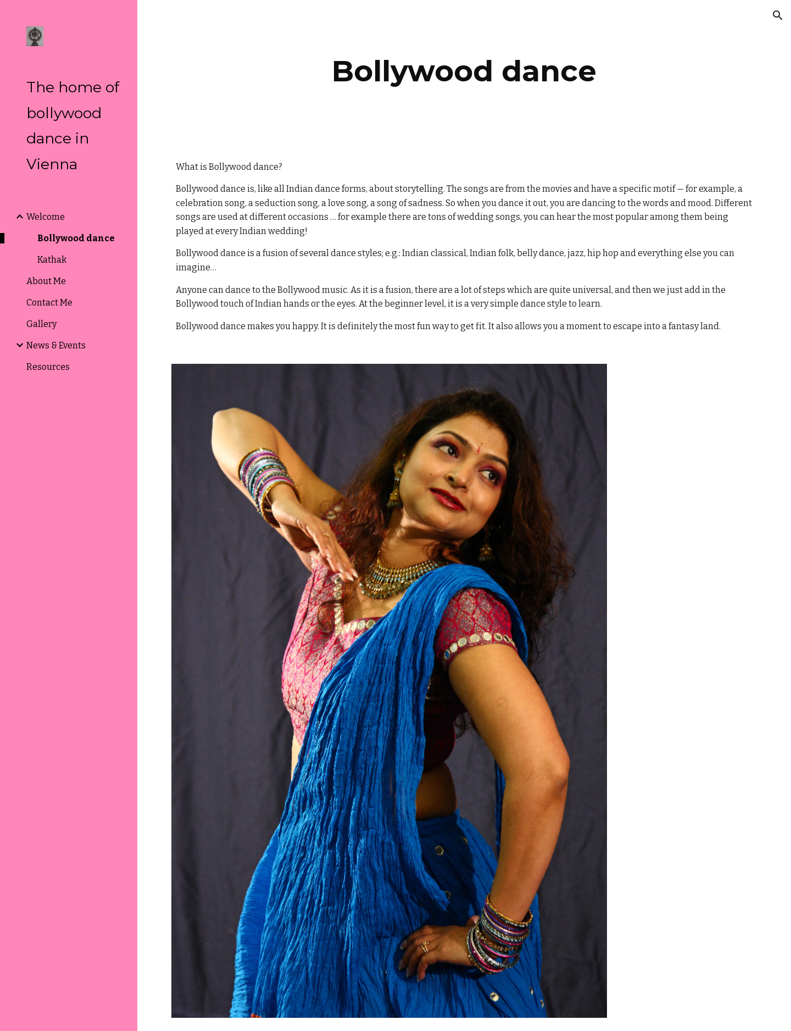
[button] (778, 15)
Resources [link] (48, 367)
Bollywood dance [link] (76, 238)
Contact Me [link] (49, 302)
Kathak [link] (51, 259)
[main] (464, 71)
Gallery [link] (41, 324)
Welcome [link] (45, 217)
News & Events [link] (56, 345)
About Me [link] (46, 281)
